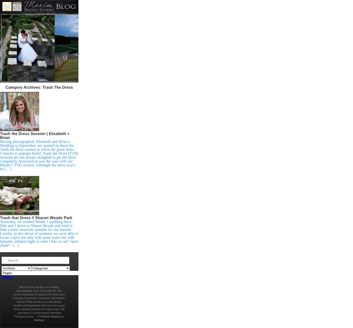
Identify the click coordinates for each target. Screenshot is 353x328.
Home (6, 277)
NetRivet (39, 320)
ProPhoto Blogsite (50, 316)
